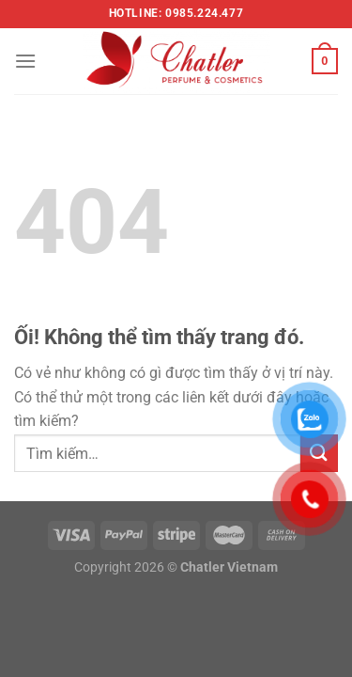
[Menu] (25, 61)
